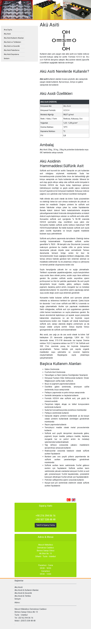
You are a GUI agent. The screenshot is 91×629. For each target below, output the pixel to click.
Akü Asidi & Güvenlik (23, 593)
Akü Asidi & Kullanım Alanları (27, 590)
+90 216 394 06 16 (45, 515)
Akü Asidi (19, 587)
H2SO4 (79, 57)
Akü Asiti (67, 106)
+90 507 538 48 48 (45, 519)
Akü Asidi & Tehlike (23, 596)
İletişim (18, 599)
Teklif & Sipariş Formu (45, 525)
